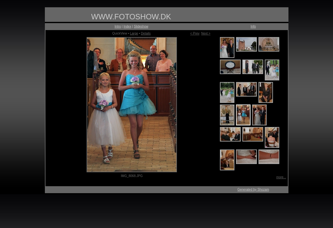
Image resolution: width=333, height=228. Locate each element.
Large (134, 33)
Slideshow (141, 26)
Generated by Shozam (253, 189)
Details (146, 33)
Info (253, 26)
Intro (118, 26)
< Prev (194, 33)
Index (127, 26)
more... (281, 177)
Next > (205, 33)
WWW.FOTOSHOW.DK (131, 16)
